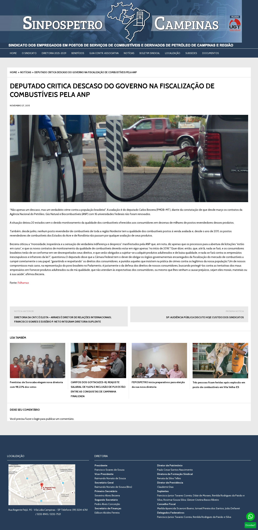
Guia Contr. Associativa (104, 53)
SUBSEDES (191, 53)
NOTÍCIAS (129, 53)
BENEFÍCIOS (77, 53)
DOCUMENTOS (210, 53)
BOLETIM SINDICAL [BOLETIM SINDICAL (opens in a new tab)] (150, 53)
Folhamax (23, 282)
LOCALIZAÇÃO (172, 53)
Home (13, 53)
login (37, 419)
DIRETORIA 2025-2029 (54, 53)
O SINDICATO (29, 53)
